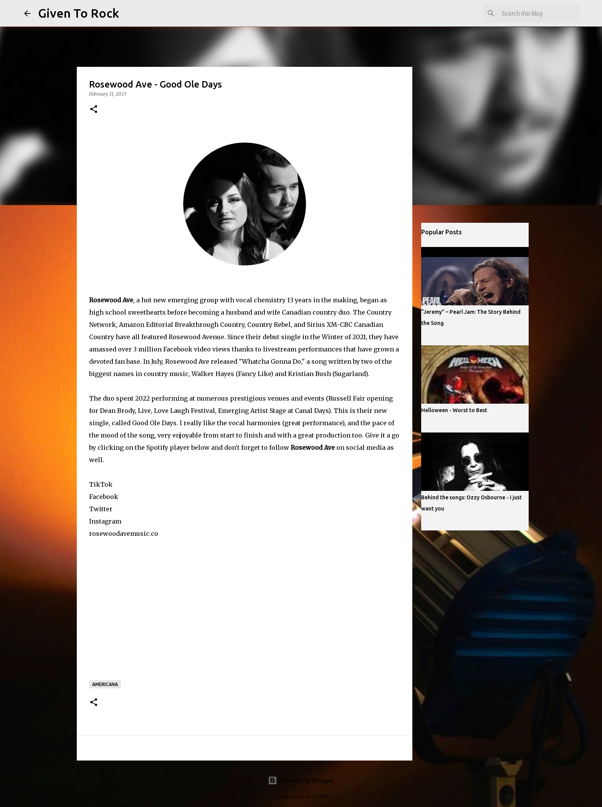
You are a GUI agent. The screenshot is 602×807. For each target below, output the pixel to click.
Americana (105, 684)
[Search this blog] (539, 13)
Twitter (100, 509)
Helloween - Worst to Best (454, 410)
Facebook (103, 496)
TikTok (100, 484)
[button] (93, 109)
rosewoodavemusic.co (123, 533)
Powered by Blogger (301, 780)
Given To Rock (78, 13)
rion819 (319, 796)
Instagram (105, 521)
